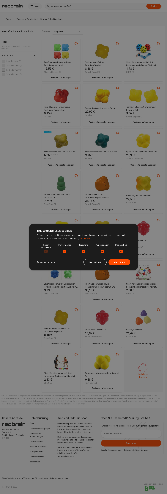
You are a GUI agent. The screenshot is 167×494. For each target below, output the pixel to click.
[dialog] (83, 247)
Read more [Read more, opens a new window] (85, 238)
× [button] (133, 227)
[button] (46, 262)
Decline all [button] (95, 262)
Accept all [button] (119, 262)
